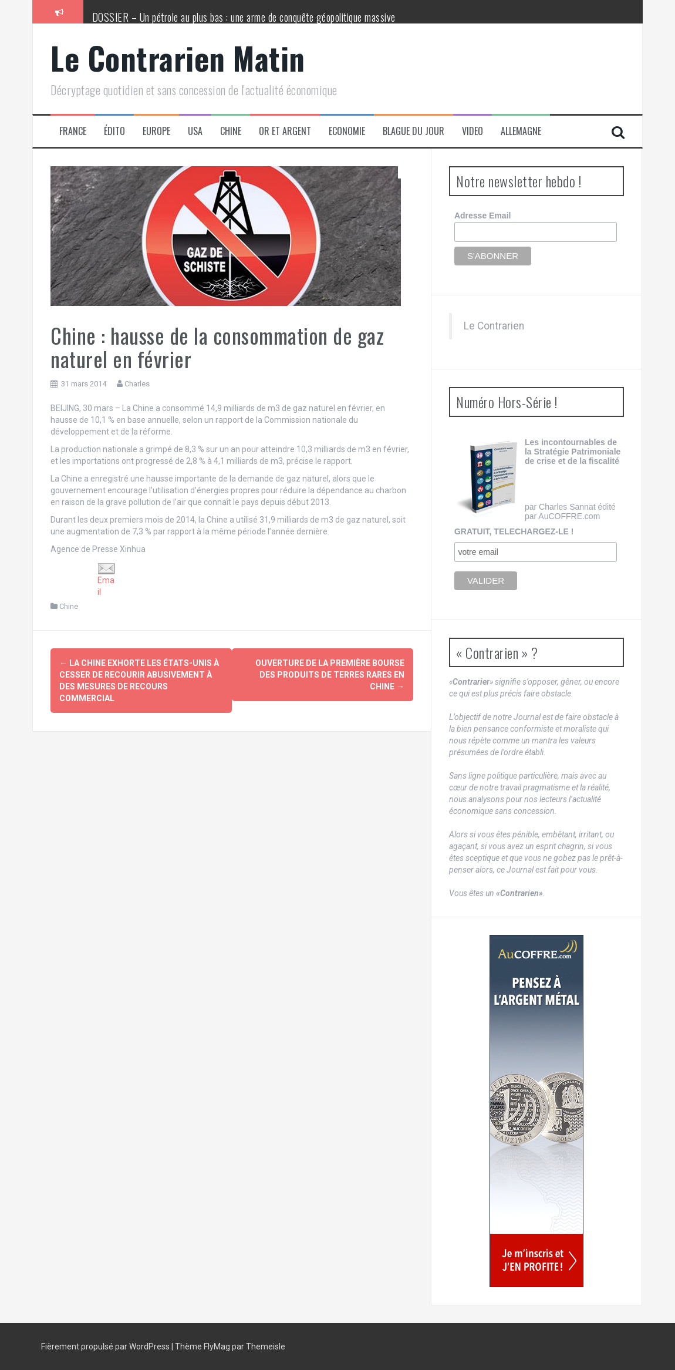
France (72, 131)
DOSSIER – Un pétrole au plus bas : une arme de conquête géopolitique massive (244, 17)
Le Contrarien (494, 326)
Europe (156, 131)
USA (195, 131)
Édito (114, 131)
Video (472, 131)
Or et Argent (285, 131)
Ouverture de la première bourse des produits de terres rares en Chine (329, 674)
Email (106, 580)
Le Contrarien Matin (177, 57)
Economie (347, 131)
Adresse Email (482, 215)
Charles (137, 383)
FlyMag (217, 1346)
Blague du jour (413, 131)
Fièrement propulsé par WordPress (106, 1346)
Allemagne (521, 131)
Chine (230, 131)
